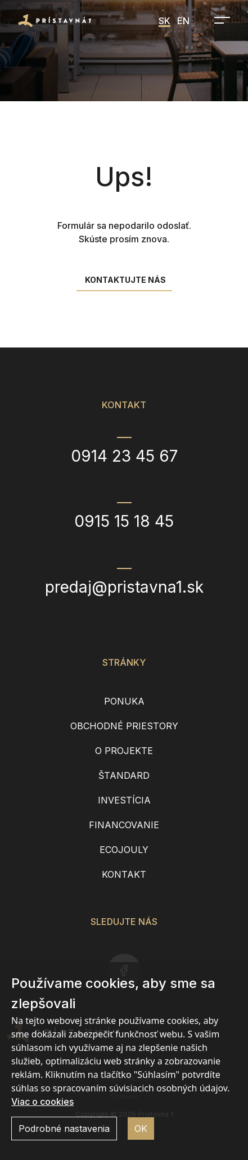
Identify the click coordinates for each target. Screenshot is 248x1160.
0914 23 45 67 (124, 456)
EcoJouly (124, 849)
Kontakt (124, 874)
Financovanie (124, 824)
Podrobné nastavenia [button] (64, 1128)
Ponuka (124, 701)
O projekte (124, 750)
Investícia (124, 800)
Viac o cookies (42, 1101)
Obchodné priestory (124, 726)
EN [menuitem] (183, 20)
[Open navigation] (219, 20)
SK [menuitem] (164, 20)
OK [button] (140, 1128)
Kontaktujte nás (125, 280)
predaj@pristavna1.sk (124, 587)
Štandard (124, 775)
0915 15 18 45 (124, 521)
